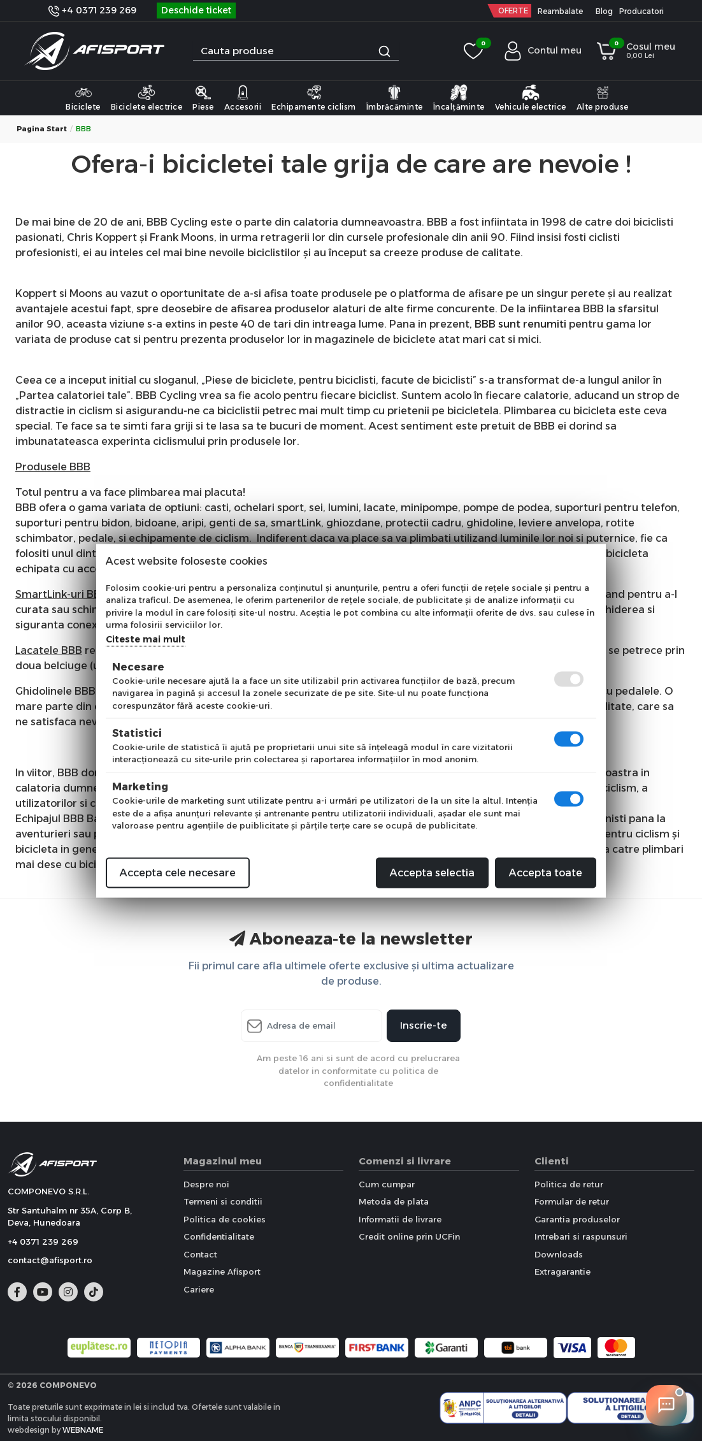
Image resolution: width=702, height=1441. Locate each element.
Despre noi (206, 1184)
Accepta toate (545, 872)
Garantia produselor (577, 1219)
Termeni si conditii (222, 1201)
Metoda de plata (394, 1201)
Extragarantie (562, 1271)
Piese (203, 97)
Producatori (641, 11)
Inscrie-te (423, 1025)
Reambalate (560, 11)
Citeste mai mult (145, 638)
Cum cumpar (387, 1184)
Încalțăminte (459, 97)
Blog (604, 11)
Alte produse (603, 97)
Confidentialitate (218, 1236)
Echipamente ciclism (313, 97)
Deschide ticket (196, 10)
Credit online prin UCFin (409, 1236)
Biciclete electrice (147, 97)
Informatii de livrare (400, 1219)
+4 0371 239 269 (92, 10)
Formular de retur (571, 1201)
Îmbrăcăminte (394, 97)
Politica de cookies (224, 1219)
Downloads (558, 1254)
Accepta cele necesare (178, 872)
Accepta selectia (432, 872)
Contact (200, 1254)
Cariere (198, 1289)
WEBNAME (82, 1430)
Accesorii (243, 97)
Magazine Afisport (222, 1271)
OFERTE (513, 10)
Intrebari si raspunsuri (580, 1236)
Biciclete (83, 97)
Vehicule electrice (530, 97)
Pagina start (42, 128)
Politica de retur (568, 1184)
